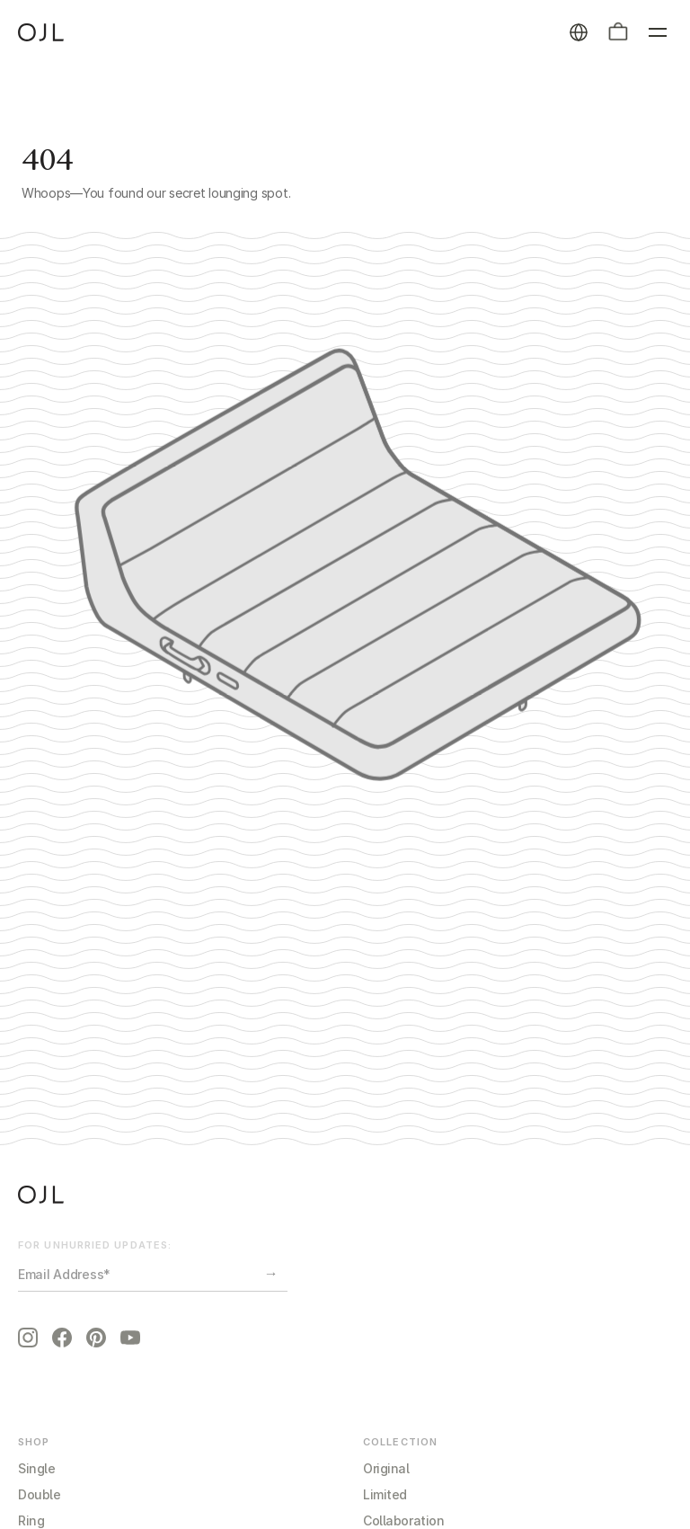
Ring (31, 1520)
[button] (618, 32)
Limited (385, 1494)
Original (386, 1468)
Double (39, 1494)
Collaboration (404, 1520)
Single (36, 1468)
